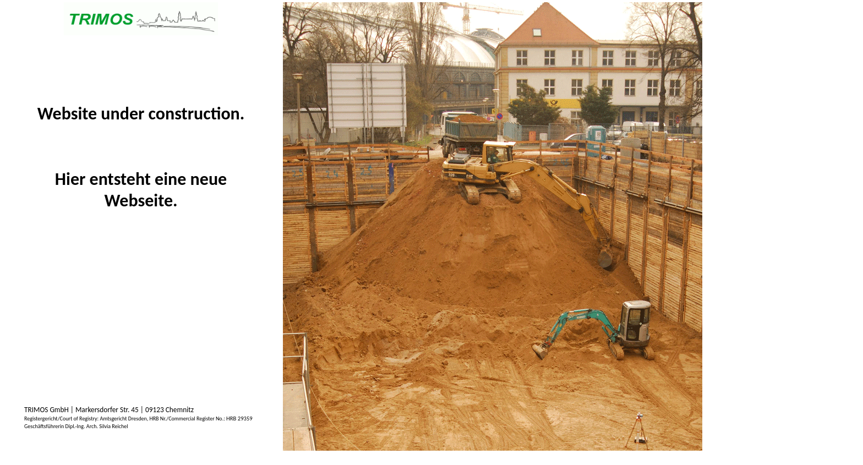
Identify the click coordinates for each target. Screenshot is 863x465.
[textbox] (76, 426)
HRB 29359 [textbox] (239, 418)
